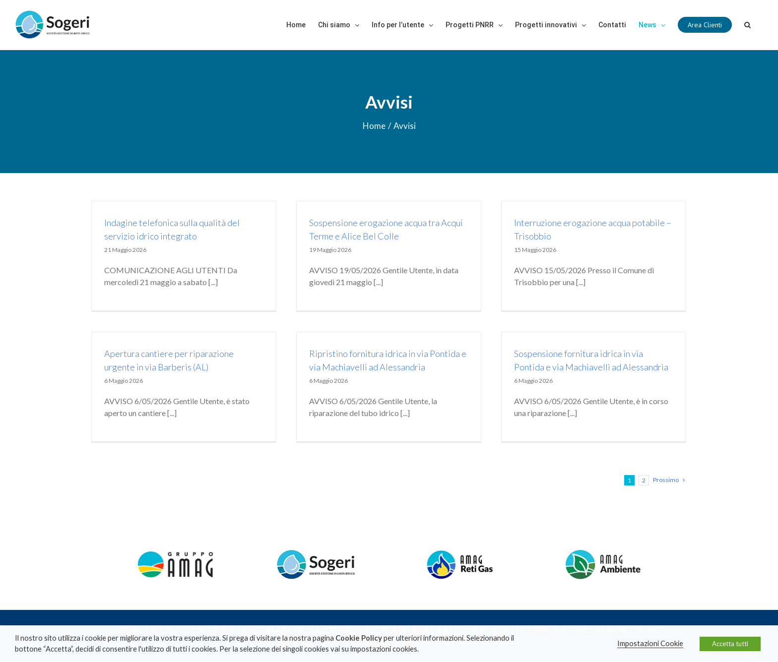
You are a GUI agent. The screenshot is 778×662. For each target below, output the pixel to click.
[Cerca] (747, 25)
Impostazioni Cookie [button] (650, 643)
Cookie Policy (358, 638)
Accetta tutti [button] (730, 644)
